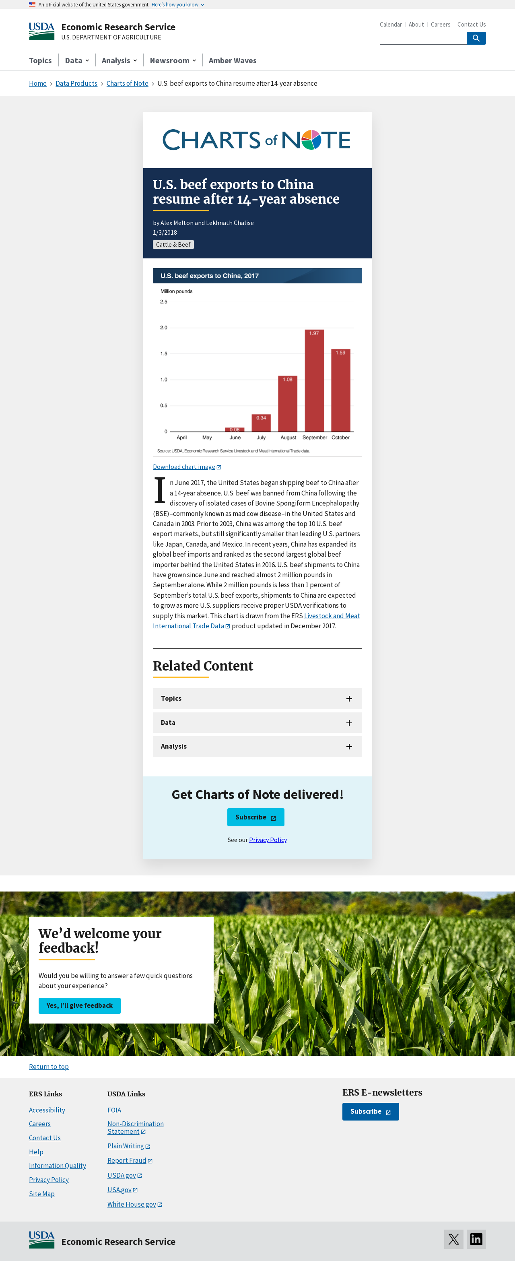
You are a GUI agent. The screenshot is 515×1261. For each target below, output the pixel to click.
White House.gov (131, 1204)
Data (168, 722)
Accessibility (47, 1110)
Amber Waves (233, 60)
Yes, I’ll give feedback (80, 1005)
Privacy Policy (267, 840)
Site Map (42, 1193)
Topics (40, 60)
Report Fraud (126, 1160)
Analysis (174, 746)
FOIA (114, 1110)
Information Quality (57, 1165)
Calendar (391, 24)
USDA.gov (121, 1175)
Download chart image (184, 466)
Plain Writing (125, 1145)
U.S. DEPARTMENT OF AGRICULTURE (111, 37)
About (416, 24)
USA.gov (119, 1189)
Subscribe (250, 817)
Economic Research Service (118, 27)
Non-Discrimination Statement (135, 1127)
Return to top (49, 1066)
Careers (441, 24)
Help (36, 1151)
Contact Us (471, 24)
